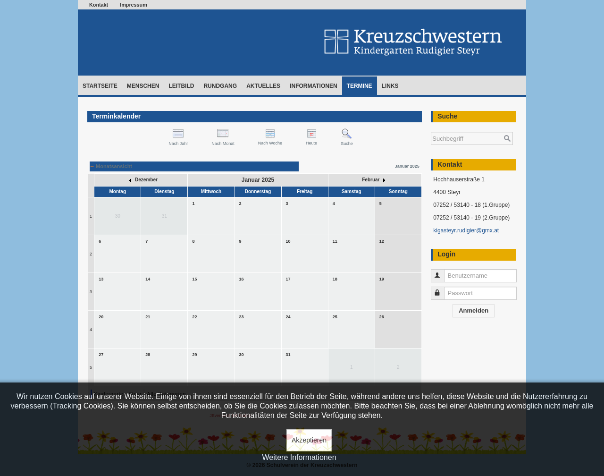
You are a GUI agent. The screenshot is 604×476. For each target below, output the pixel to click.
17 (288, 279)
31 (288, 354)
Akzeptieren (309, 440)
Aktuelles (263, 86)
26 (381, 316)
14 (147, 279)
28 (147, 354)
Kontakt (98, 5)
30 (241, 354)
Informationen (313, 86)
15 (194, 279)
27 (101, 354)
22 (194, 316)
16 (241, 279)
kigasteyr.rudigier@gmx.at (466, 230)
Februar (373, 179)
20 (101, 316)
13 (101, 279)
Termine (359, 86)
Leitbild (181, 86)
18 (335, 279)
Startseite (100, 86)
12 (381, 241)
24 (288, 316)
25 (335, 316)
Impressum (133, 5)
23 (241, 316)
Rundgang (220, 86)
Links (390, 86)
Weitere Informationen (299, 457)
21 (147, 316)
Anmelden (473, 310)
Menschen (143, 86)
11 (335, 241)
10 (288, 241)
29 (194, 354)
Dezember (143, 179)
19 (381, 279)
